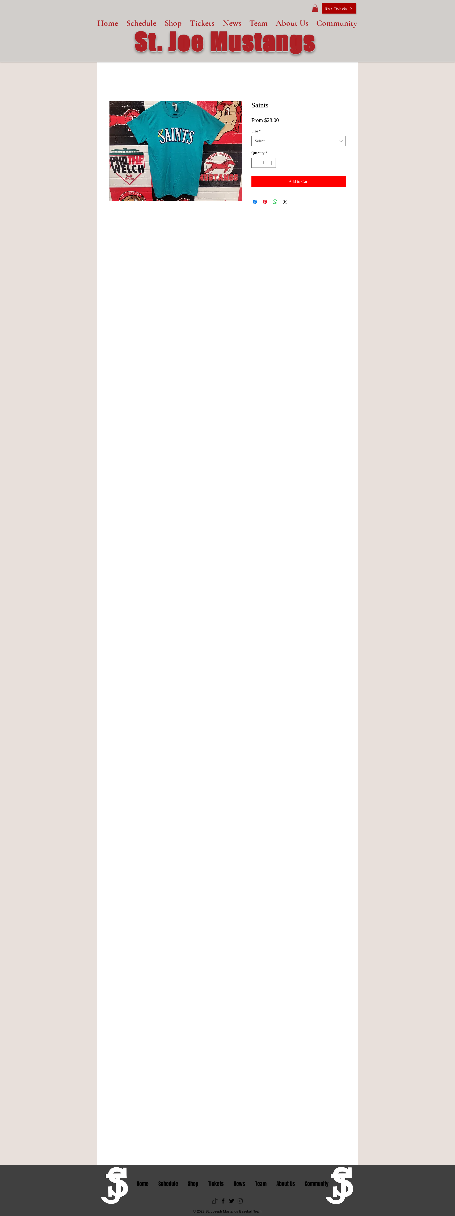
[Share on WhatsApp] (275, 202)
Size (256, 131)
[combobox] (298, 141)
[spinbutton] (263, 163)
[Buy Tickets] (339, 8)
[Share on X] (285, 202)
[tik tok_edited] (214, 1201)
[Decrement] (255, 163)
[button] (315, 8)
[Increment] (271, 163)
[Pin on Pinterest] (265, 202)
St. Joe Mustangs (224, 41)
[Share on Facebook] (255, 202)
